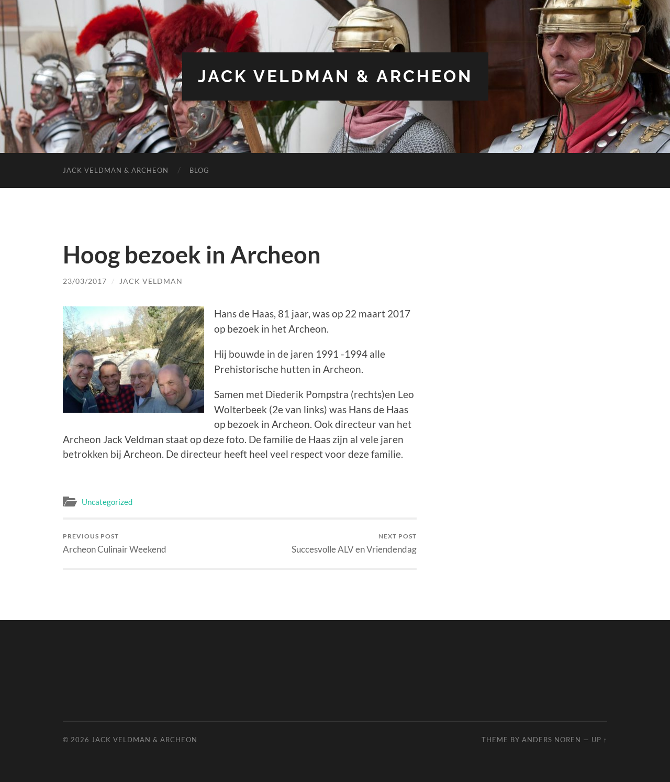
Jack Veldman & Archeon (335, 76)
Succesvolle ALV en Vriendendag (354, 543)
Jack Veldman (151, 281)
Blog (199, 170)
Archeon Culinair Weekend (114, 543)
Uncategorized (107, 501)
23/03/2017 (85, 281)
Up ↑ (599, 739)
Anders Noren (551, 739)
